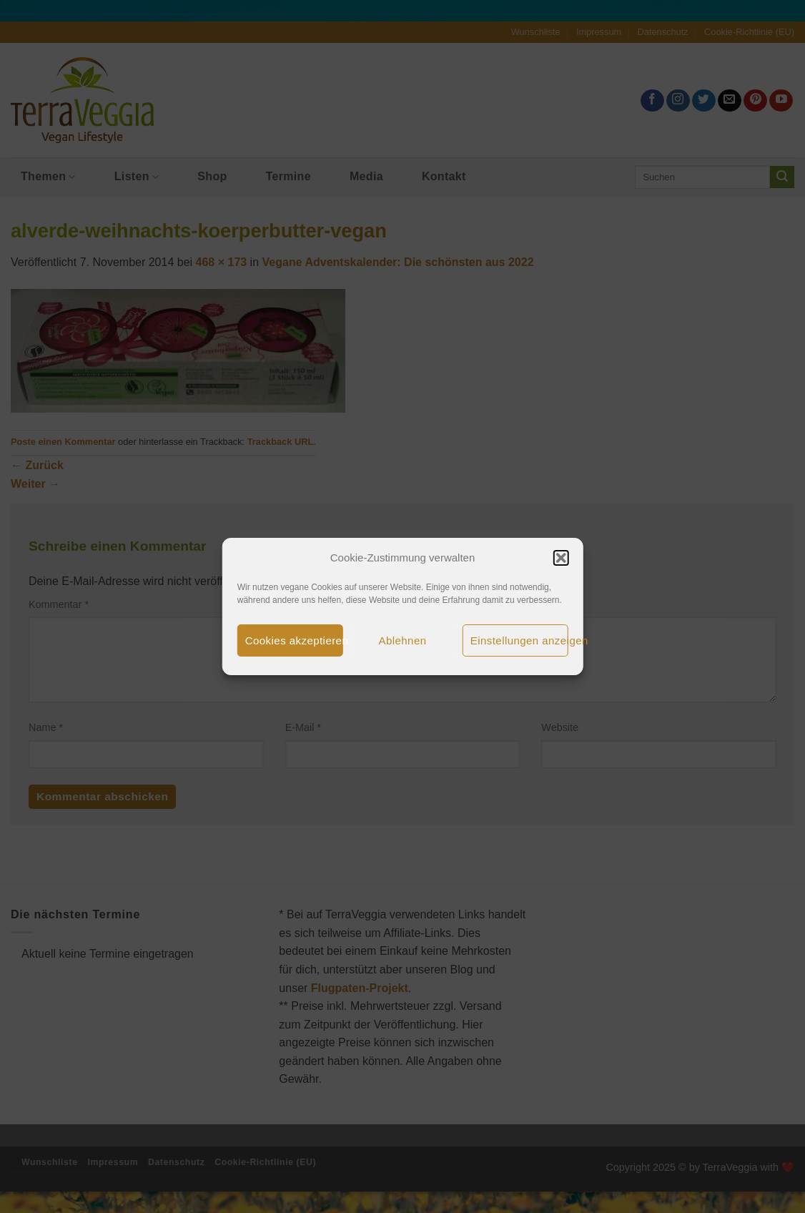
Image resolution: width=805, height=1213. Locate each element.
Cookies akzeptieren (294, 640)
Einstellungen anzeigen (519, 640)
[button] (560, 558)
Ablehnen (403, 640)
